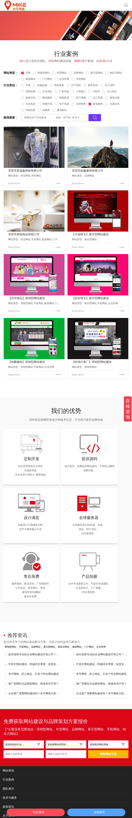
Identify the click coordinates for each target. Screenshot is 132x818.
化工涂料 (110, 85)
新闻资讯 (8, 786)
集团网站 (30, 79)
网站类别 (8, 750)
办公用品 (112, 91)
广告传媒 (64, 91)
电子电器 (64, 103)
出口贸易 (98, 97)
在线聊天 (99, 812)
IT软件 (96, 91)
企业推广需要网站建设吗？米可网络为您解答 (34, 672)
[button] (22, 724)
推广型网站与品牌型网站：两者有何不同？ (34, 660)
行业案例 (8, 759)
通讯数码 (62, 110)
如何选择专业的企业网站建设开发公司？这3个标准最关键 (34, 625)
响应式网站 (116, 72)
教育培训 (93, 85)
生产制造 (76, 85)
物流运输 (115, 97)
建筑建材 (47, 97)
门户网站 (47, 79)
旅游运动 (30, 97)
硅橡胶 (46, 110)
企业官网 (64, 79)
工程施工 (81, 91)
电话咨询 (38, 812)
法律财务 (81, 103)
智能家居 (64, 97)
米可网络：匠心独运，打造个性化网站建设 (34, 648)
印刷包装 (30, 110)
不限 (28, 72)
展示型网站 (96, 72)
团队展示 (8, 768)
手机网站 (81, 79)
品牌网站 (78, 72)
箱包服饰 (98, 103)
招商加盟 (30, 91)
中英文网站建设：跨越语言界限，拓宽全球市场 (34, 637)
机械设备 (42, 85)
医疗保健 (81, 97)
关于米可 (8, 795)
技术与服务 (10, 777)
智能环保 (47, 103)
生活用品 (47, 91)
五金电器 (30, 103)
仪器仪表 (115, 103)
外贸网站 (62, 72)
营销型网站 (43, 72)
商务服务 (59, 85)
